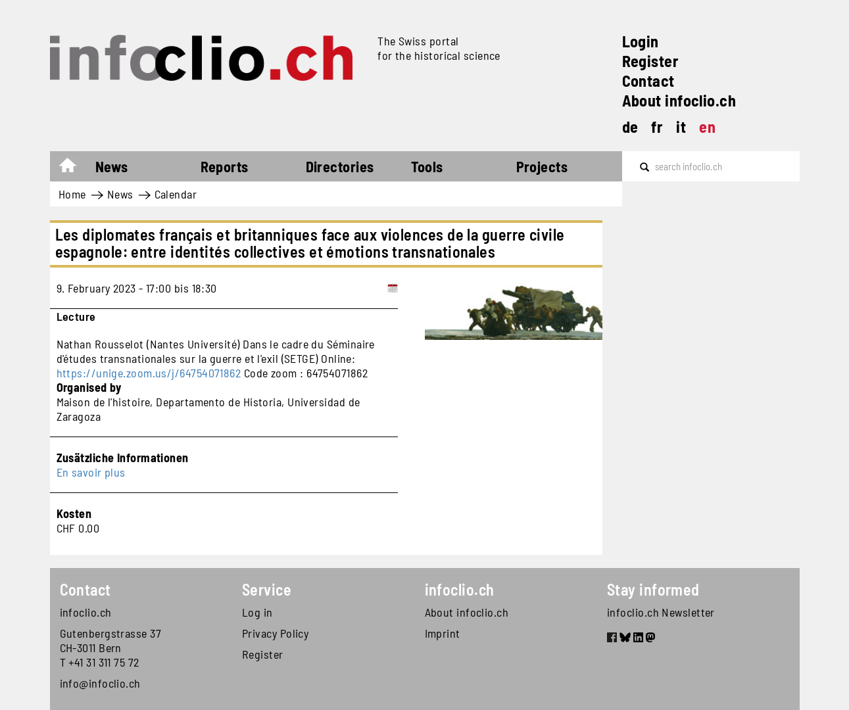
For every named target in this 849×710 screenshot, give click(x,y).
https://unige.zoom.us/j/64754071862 (149, 373)
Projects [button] (542, 166)
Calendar (176, 194)
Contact (648, 80)
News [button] (111, 166)
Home (74, 168)
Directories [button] (340, 166)
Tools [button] (427, 166)
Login (640, 41)
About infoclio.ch (679, 100)
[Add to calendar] (392, 288)
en (707, 126)
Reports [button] (225, 166)
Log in (257, 612)
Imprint (442, 633)
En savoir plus (91, 472)
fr (657, 126)
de (630, 126)
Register (650, 60)
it (681, 126)
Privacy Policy (275, 633)
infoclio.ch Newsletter (661, 612)
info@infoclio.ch (100, 683)
